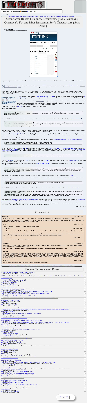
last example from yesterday (70, 85)
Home (4, 11)
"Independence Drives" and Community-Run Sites (10, 327)
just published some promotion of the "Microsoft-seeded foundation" (67, 139)
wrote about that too (76, 119)
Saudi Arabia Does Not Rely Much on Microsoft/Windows (12, 336)
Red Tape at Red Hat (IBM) (6, 278)
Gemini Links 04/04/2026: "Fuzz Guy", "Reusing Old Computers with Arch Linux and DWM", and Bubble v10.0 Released (25, 293)
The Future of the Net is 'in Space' (7, 287)
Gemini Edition (16, 11)
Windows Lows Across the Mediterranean (9, 285)
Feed (34, 11)
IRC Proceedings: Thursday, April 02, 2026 (9, 349)
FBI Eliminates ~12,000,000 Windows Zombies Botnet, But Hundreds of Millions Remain (28, 16)
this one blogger (40, 101)
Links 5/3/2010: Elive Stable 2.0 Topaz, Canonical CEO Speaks (60, 16)
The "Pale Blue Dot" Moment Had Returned (9, 333)
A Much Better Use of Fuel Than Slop (8, 351)
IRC (11, 11)
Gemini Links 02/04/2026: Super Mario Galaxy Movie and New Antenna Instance (17, 371)
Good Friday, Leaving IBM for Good (8, 311)
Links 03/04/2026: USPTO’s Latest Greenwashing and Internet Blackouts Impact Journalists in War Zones (21, 320)
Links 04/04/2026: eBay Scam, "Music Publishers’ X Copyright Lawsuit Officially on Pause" (19, 296)
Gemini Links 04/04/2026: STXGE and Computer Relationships (13, 307)
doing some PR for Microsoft (42, 164)
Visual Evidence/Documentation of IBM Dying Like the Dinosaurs (14, 318)
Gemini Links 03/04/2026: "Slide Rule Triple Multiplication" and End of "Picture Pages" (18, 356)
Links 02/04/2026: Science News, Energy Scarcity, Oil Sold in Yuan (14, 380)
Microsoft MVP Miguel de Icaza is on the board (65, 148)
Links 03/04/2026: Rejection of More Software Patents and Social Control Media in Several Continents (21, 313)
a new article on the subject (73, 188)
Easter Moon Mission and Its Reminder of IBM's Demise (12, 340)
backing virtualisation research (65, 178)
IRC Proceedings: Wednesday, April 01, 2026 (9, 391)
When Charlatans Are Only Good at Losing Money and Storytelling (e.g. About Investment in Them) (20, 329)
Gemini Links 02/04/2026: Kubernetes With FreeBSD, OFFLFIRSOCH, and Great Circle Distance (20, 385)
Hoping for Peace (4, 353)
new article (9, 160)
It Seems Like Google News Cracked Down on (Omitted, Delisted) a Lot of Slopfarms (17, 373)
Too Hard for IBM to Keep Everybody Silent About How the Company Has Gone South (18, 272)
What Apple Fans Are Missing (7, 331)
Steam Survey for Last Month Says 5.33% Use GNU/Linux (12, 378)
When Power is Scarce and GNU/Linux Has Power (11, 342)
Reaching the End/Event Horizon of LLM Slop (10, 300)
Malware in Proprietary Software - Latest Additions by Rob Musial (14, 316)
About (8, 11)
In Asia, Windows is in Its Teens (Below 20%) (10, 365)
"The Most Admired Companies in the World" (44, 96)
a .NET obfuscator (14, 149)
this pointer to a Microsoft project (17, 134)
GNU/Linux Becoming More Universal (8, 367)
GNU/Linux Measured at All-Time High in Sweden (11, 360)
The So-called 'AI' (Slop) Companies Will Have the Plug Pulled (13, 280)
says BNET (19, 106)
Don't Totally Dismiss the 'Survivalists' (8, 345)
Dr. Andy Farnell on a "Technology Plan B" (9, 282)
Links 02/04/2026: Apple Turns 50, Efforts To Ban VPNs (12, 382)
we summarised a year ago (45, 178)
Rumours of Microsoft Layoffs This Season (9, 358)
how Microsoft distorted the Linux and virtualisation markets (25, 199)
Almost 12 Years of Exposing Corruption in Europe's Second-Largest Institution (16, 338)
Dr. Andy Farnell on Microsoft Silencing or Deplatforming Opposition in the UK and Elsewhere (19, 387)
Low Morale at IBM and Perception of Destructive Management (13, 369)
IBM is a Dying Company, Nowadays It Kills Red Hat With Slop (13, 325)
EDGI (26, 160)
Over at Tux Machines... (5, 302)
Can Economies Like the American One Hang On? (11, 376)
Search (31, 11)
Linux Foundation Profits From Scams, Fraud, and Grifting (12, 289)
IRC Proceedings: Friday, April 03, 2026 (9, 305)
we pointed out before (73, 160)
